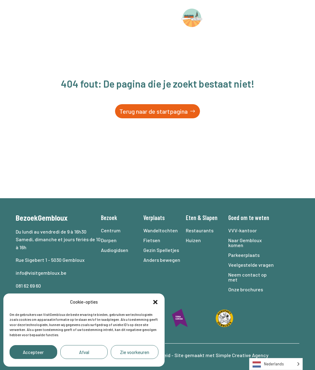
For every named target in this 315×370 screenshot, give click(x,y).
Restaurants (199, 230)
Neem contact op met (247, 277)
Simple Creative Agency (242, 355)
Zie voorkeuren (134, 352)
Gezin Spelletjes (161, 250)
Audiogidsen (114, 250)
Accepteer (33, 352)
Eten (191, 217)
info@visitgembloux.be (41, 273)
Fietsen (151, 240)
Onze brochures (245, 289)
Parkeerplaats (244, 255)
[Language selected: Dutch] (276, 364)
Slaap (227, 18)
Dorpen (109, 240)
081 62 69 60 (28, 286)
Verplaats (89, 18)
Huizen (193, 240)
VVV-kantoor (242, 230)
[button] (155, 302)
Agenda (261, 18)
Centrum (111, 230)
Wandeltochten (160, 230)
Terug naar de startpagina (153, 111)
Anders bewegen (161, 260)
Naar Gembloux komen (245, 242)
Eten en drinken (145, 18)
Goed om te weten (150, 41)
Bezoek (44, 18)
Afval (84, 352)
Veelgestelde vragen (251, 265)
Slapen (209, 217)
